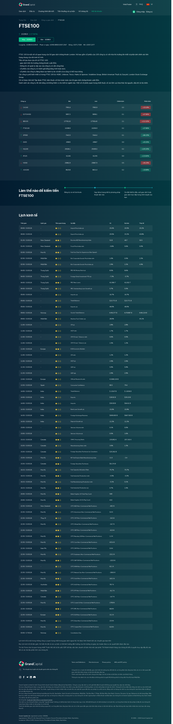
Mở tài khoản (97, 11)
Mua (28, 39)
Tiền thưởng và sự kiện (66, 11)
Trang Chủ (22, 20)
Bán (46, 39)
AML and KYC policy (120, 662)
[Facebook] (23, 677)
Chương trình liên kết (46, 11)
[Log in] (134, 11)
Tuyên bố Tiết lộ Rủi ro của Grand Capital (39, 700)
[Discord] (34, 677)
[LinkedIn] (31, 677)
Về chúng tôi (83, 11)
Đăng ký (149, 12)
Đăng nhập (141, 12)
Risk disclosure (94, 662)
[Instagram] (20, 677)
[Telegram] (27, 677)
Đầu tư (32, 11)
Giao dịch (22, 11)
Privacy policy (106, 662)
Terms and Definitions (78, 662)
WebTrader (127, 4)
